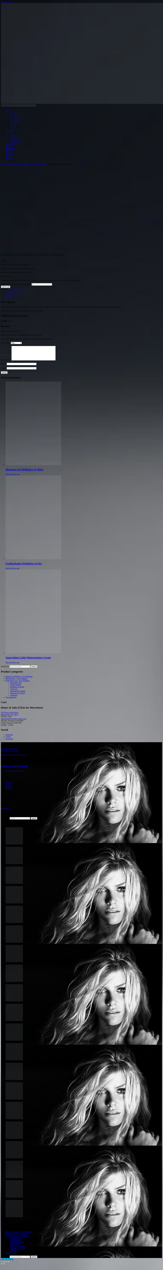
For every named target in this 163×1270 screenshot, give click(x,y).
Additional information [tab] (14, 295)
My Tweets (5, 811)
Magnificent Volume (17, 694)
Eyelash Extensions (11, 144)
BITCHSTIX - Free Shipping (16, 681)
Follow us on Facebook (14, 768)
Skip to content (6, 2)
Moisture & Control (17, 696)
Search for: (5, 669)
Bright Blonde (15, 688)
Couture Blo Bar (14, 123)
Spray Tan (8, 146)
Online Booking (10, 150)
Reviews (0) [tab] (10, 297)
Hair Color (13, 119)
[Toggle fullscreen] (4, 1264)
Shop (7, 152)
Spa (7, 133)
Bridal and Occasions (16, 129)
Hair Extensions (10, 131)
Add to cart (5, 287)
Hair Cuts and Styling (16, 117)
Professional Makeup (16, 142)
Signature (13, 698)
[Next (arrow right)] (4, 1266)
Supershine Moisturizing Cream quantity (16, 284)
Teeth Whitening (10, 148)
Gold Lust (14, 692)
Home (7, 110)
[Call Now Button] (7, 1262)
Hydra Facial (13, 135)
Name (4, 367)
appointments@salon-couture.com (13, 721)
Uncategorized (11, 700)
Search (33, 669)
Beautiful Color (16, 685)
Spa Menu (13, 140)
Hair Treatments (14, 121)
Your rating (6, 343)
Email (4, 371)
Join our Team (9, 154)
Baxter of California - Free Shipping (19, 679)
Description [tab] (10, 293)
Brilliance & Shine (39, 164)
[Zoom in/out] (2, 1264)
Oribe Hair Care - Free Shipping (19, 164)
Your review (6, 363)
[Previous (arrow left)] (2, 1266)
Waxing (12, 125)
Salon (7, 115)
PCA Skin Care (14, 137)
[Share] (6, 1264)
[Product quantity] (42, 284)
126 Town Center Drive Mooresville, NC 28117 (9, 716)
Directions (13, 113)
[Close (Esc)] (9, 1264)
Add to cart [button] (15, 477)
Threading (13, 127)
